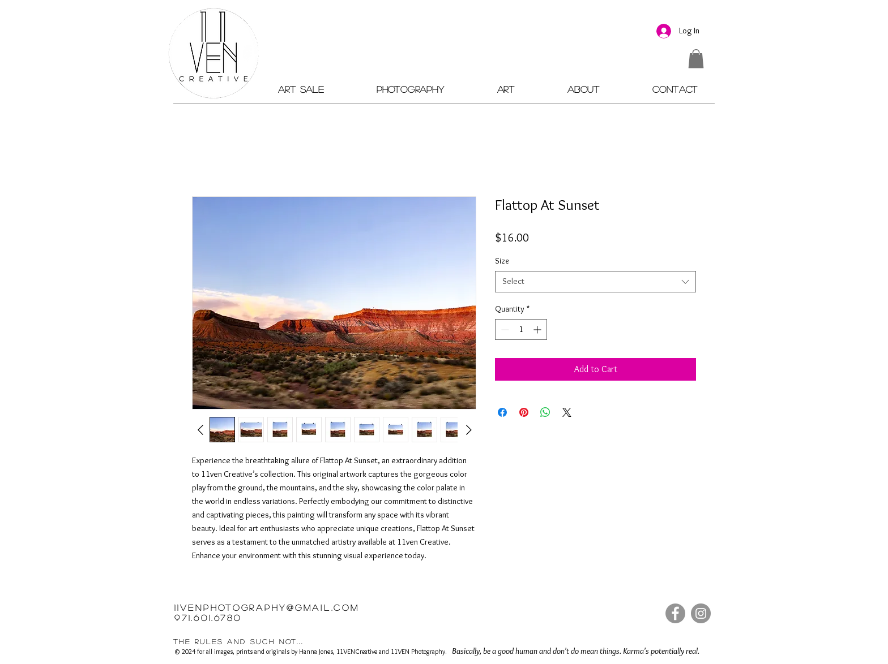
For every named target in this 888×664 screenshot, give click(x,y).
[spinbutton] (521, 329)
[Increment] (538, 329)
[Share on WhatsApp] (545, 412)
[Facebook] (675, 613)
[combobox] (595, 281)
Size (502, 261)
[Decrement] (504, 329)
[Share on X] (567, 412)
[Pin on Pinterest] (524, 412)
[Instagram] (701, 613)
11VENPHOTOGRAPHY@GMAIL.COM (267, 607)
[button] (696, 58)
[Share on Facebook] (502, 412)
